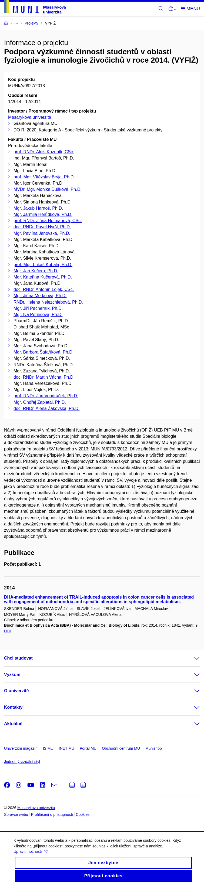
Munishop (153, 748)
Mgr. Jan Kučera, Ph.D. (36, 271)
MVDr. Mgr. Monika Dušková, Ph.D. (48, 189)
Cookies (83, 814)
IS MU (48, 748)
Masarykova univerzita (29, 117)
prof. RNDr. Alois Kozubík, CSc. (44, 152)
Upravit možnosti (30, 856)
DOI (7, 631)
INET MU (66, 748)
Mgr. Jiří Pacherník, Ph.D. (38, 308)
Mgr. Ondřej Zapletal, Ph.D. (40, 402)
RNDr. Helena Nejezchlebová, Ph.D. (48, 302)
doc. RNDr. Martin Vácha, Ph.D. (44, 377)
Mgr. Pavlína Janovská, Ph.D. (42, 233)
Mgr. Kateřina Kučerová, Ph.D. (43, 277)
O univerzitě (16, 690)
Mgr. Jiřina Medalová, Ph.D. (40, 295)
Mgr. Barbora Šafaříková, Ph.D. (43, 352)
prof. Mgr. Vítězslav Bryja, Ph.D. (44, 177)
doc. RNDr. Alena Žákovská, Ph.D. (47, 408)
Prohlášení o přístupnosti (52, 814)
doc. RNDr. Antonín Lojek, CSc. (44, 289)
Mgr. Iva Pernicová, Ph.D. (38, 314)
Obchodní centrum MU (121, 748)
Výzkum (12, 674)
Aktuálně (13, 723)
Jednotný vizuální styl (22, 761)
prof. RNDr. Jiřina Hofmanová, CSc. (48, 220)
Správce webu (16, 814)
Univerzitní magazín (21, 748)
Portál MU (88, 748)
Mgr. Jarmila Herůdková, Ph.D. (43, 214)
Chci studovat (18, 658)
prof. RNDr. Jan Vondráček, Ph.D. (46, 395)
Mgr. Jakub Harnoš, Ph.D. (38, 208)
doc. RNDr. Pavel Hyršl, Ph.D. (42, 227)
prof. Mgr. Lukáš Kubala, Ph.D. (43, 264)
